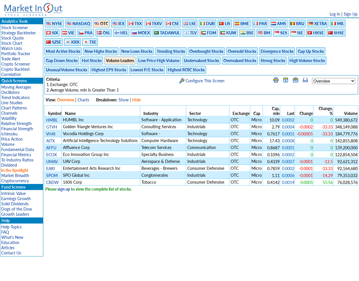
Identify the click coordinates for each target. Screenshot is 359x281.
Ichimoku (9, 133)
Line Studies (12, 102)
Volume (7, 144)
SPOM (52, 175)
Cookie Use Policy (204, 273)
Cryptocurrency (15, 180)
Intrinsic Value (13, 193)
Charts (83, 99)
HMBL (52, 120)
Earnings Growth (16, 198)
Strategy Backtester (18, 32)
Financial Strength (17, 128)
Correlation (11, 74)
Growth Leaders (15, 214)
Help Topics (11, 226)
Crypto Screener (15, 64)
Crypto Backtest (15, 69)
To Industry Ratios (17, 159)
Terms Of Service (169, 273)
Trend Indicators (15, 97)
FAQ (5, 232)
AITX (50, 140)
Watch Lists (11, 48)
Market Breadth (15, 175)
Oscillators (10, 92)
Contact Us (11, 252)
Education (10, 242)
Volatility (8, 118)
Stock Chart (11, 43)
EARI (50, 168)
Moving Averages (16, 87)
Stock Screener (14, 27)
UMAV (51, 161)
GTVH (51, 126)
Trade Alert (10, 58)
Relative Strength (16, 123)
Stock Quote (12, 38)
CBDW (52, 182)
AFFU (51, 147)
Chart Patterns (14, 107)
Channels (9, 113)
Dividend (9, 165)
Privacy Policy (138, 273)
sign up (63, 189)
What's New (12, 237)
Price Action (12, 139)
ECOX (51, 154)
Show (124, 99)
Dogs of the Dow (16, 208)
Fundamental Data (17, 149)
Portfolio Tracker (15, 53)
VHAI (50, 133)
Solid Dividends (15, 203)
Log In (335, 14)
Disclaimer (113, 273)
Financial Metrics (16, 154)
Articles (7, 247)
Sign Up (351, 14)
